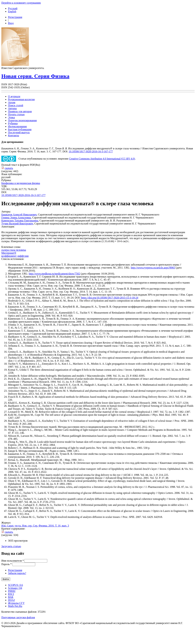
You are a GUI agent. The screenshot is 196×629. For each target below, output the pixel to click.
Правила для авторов (20, 111)
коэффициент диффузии (15, 256)
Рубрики (13, 123)
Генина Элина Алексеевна (16, 217)
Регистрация (15, 17)
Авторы (12, 108)
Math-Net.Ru (15, 606)
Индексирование (17, 126)
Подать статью (16, 114)
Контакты (13, 135)
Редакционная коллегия (21, 99)
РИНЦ (11, 591)
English (12, 11)
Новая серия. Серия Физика (35, 76)
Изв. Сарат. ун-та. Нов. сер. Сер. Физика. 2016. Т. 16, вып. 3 (35, 525)
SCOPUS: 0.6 (15, 585)
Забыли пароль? (17, 573)
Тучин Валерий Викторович (17, 223)
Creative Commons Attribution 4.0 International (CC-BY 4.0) (102, 158)
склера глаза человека (13, 249)
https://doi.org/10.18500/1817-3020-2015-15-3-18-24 (109, 297)
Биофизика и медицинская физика (20, 183)
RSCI (11, 594)
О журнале (14, 96)
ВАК (10, 597)
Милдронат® (8, 252)
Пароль (6, 564)
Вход (11, 23)
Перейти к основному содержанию (21, 2)
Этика (11, 117)
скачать (9, 168)
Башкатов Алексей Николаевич (19, 214)
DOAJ (11, 600)
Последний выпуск (19, 132)
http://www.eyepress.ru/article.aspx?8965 (153, 267)
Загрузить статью (11, 546)
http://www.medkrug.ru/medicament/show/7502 (54, 273)
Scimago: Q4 (15, 588)
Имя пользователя (12, 560)
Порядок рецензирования (22, 120)
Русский (12, 8)
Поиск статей (15, 105)
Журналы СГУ (16, 603)
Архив (11, 102)
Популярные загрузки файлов (18, 617)
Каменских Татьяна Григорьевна (19, 220)
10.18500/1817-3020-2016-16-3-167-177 (91, 151)
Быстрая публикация (19, 129)
